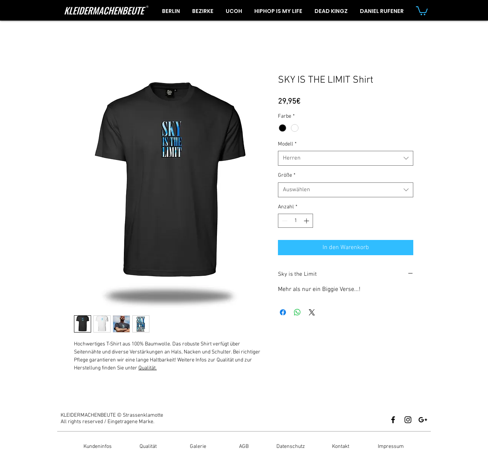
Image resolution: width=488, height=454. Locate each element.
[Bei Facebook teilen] (282, 312)
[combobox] (345, 158)
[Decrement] (284, 220)
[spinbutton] (295, 220)
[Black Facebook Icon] (393, 419)
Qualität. (147, 368)
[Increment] (307, 220)
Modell (287, 144)
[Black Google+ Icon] (422, 419)
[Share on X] (311, 312)
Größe (286, 175)
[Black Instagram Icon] (408, 419)
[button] (422, 10)
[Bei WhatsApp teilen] (297, 312)
